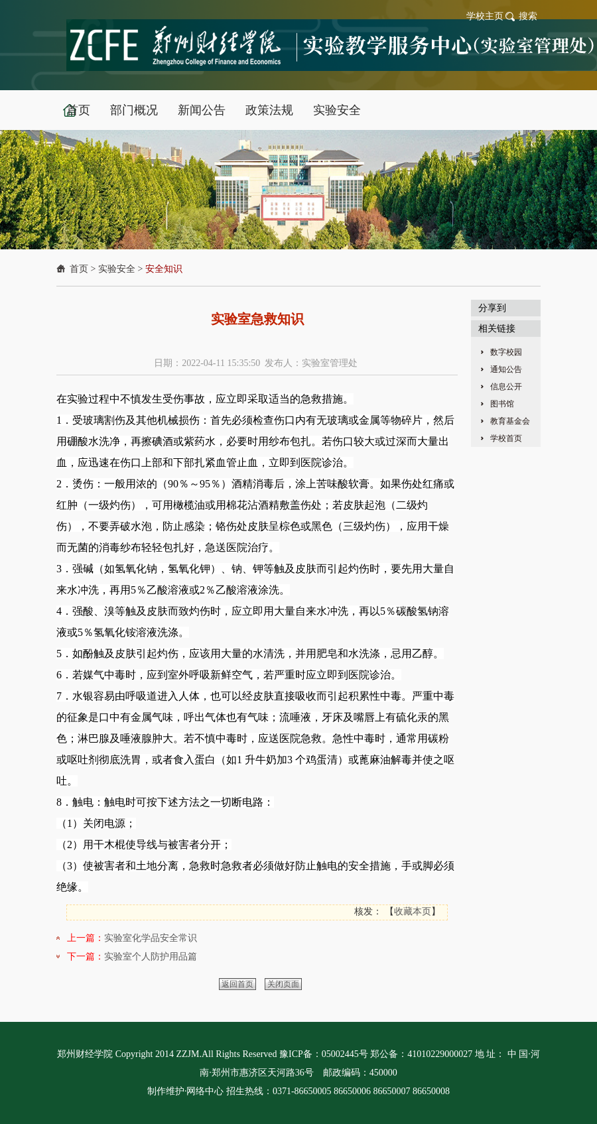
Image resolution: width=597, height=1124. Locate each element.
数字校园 (506, 352)
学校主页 (484, 16)
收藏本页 (412, 911)
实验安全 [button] (337, 110)
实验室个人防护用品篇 (150, 957)
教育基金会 (510, 421)
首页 (79, 269)
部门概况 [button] (134, 110)
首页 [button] (78, 110)
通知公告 (506, 369)
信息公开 (506, 386)
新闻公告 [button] (202, 110)
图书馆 (502, 403)
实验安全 (116, 269)
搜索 (528, 16)
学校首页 (506, 438)
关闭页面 (283, 984)
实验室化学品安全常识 (150, 938)
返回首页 (237, 984)
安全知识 (163, 269)
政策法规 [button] (269, 110)
